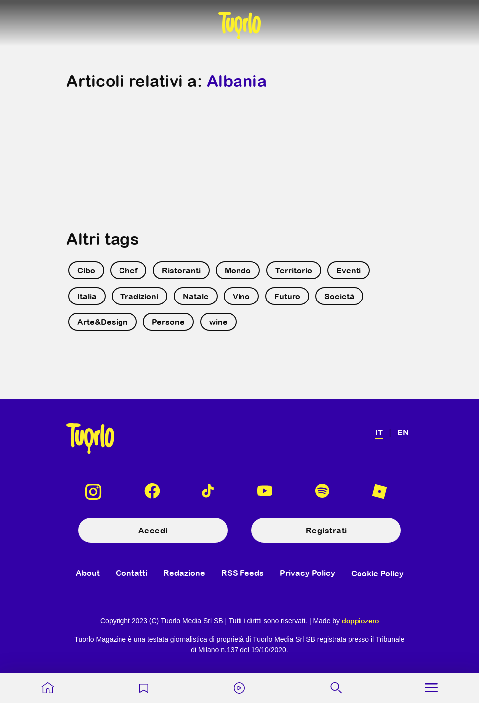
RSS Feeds (242, 572)
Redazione (184, 572)
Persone (168, 321)
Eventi (348, 270)
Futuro (287, 296)
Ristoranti (181, 270)
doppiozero (360, 621)
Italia (87, 296)
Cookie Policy (377, 573)
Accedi (153, 530)
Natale (196, 296)
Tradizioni (139, 296)
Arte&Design (102, 321)
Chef (128, 270)
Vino (241, 296)
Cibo (86, 270)
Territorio (293, 270)
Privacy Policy (307, 572)
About (88, 572)
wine (218, 321)
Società (339, 296)
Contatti (131, 572)
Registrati (326, 530)
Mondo (238, 270)
